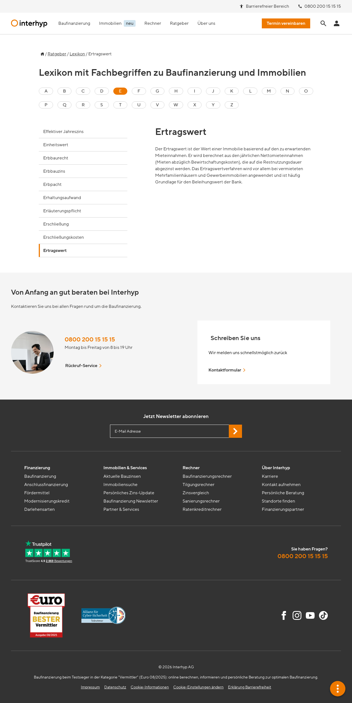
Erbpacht (52, 184)
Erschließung (56, 224)
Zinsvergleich (196, 493)
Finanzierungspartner (283, 509)
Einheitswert (55, 145)
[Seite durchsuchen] (323, 23)
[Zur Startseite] (41, 52)
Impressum (90, 687)
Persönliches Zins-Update (128, 493)
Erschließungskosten (63, 237)
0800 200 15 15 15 (90, 340)
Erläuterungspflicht (62, 211)
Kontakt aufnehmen (281, 485)
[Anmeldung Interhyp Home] (336, 23)
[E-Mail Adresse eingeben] (176, 431)
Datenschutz (115, 687)
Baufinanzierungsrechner (207, 476)
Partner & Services (121, 509)
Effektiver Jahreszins (63, 132)
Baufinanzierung (40, 476)
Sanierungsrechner (201, 501)
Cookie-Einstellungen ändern (198, 687)
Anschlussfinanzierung (46, 485)
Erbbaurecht (55, 158)
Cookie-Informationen (150, 687)
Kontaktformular (227, 370)
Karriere (270, 476)
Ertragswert (55, 251)
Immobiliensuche (120, 485)
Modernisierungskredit (47, 501)
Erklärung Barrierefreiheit (249, 687)
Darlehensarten (39, 509)
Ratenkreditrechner (202, 509)
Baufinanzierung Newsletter (130, 501)
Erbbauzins (54, 171)
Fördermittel (37, 493)
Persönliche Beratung (283, 493)
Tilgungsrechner (199, 485)
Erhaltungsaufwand (62, 198)
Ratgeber (57, 54)
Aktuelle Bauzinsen (122, 476)
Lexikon (77, 54)
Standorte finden (278, 501)
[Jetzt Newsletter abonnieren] (235, 431)
